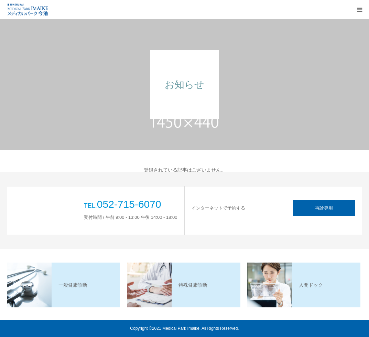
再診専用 (324, 208)
